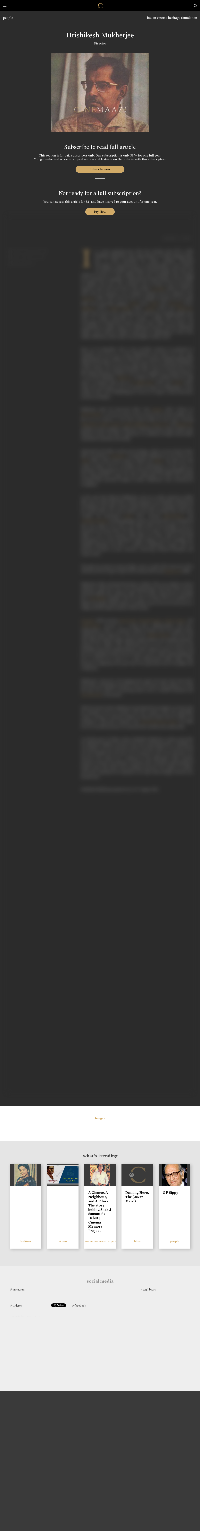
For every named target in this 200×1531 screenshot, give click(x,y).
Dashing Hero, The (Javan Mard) (137, 1196)
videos (62, 1241)
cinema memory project (100, 1241)
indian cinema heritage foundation (172, 18)
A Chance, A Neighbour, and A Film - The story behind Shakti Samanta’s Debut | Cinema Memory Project (99, 1211)
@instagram (17, 1289)
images (100, 1118)
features (25, 1241)
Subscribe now (100, 169)
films (137, 1241)
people (8, 18)
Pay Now (100, 211)
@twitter (16, 1305)
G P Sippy (170, 1192)
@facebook (79, 1305)
